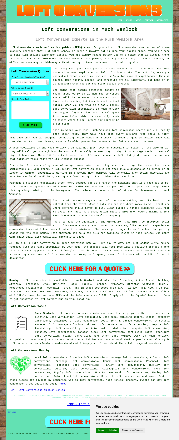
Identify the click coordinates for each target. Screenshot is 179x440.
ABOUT (138, 20)
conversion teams (21, 229)
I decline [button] (113, 430)
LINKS (129, 20)
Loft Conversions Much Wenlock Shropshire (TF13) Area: (50, 47)
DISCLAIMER (162, 20)
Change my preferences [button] (132, 430)
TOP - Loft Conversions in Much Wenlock (37, 390)
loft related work (126, 335)
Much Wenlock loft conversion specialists (67, 313)
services (155, 343)
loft (121, 155)
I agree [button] (101, 430)
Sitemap (12, 412)
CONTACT (149, 20)
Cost (56, 200)
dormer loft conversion (104, 324)
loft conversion (82, 169)
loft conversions (51, 299)
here (62, 383)
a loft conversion (124, 47)
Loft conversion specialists (73, 108)
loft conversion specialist (131, 130)
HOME (120, 20)
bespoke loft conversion (150, 328)
